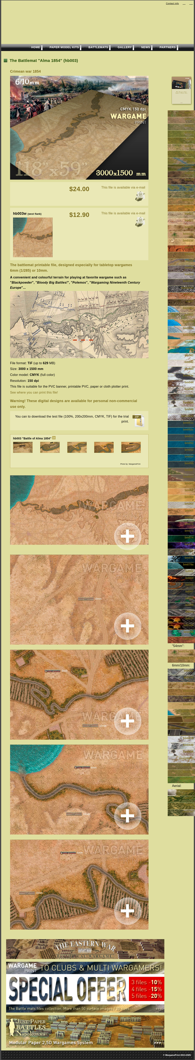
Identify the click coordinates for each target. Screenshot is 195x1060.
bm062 (189, 490)
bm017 (189, 152)
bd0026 (188, 670)
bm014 (189, 132)
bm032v (188, 321)
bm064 (189, 503)
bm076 (189, 544)
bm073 (189, 530)
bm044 (189, 382)
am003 (189, 804)
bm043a (188, 375)
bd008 (189, 598)
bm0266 (188, 690)
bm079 (189, 557)
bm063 (189, 497)
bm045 (189, 389)
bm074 (189, 537)
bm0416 (188, 738)
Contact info (172, 3)
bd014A (188, 625)
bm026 (189, 254)
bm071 (189, 517)
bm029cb (187, 287)
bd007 (189, 591)
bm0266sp (186, 778)
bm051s (188, 422)
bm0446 (188, 744)
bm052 (189, 443)
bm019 (189, 173)
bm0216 (188, 684)
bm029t (188, 631)
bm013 (189, 125)
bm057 (189, 470)
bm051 (189, 436)
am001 (189, 791)
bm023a (188, 233)
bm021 (189, 213)
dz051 (189, 731)
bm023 (189, 227)
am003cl (188, 811)
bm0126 (188, 765)
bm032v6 (187, 711)
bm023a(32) (185, 651)
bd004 (189, 578)
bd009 (189, 605)
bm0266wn (186, 758)
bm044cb (187, 416)
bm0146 (188, 771)
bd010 (189, 611)
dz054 (189, 717)
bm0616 (188, 704)
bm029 (189, 274)
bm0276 (188, 697)
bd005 (189, 584)
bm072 (189, 524)
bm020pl (187, 200)
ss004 (189, 348)
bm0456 (188, 402)
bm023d (188, 240)
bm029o (188, 638)
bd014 (189, 618)
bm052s (188, 429)
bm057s (188, 476)
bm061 (189, 483)
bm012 (189, 119)
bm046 (189, 409)
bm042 (189, 362)
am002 (189, 798)
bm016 (189, 146)
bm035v (188, 335)
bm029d (188, 281)
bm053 (189, 449)
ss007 (189, 301)
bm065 (189, 510)
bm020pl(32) (185, 658)
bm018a (188, 166)
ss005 (189, 395)
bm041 (189, 355)
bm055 (189, 463)
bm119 (189, 193)
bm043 (189, 368)
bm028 (189, 267)
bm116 (189, 179)
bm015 (189, 139)
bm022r (188, 294)
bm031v (188, 308)
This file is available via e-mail (123, 187)
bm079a (188, 564)
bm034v (188, 328)
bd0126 (188, 677)
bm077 (189, 551)
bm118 (189, 186)
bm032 (189, 314)
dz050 (189, 724)
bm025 (189, 247)
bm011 (189, 112)
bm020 (189, 206)
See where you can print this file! (34, 392)
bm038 (189, 341)
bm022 (189, 220)
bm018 (189, 159)
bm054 (189, 456)
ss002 (189, 260)
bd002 (189, 571)
